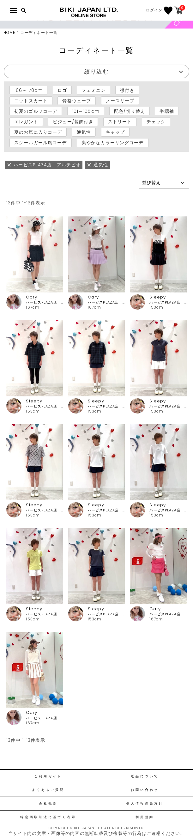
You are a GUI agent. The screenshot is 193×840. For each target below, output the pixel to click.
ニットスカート (31, 100)
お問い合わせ (145, 790)
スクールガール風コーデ (40, 142)
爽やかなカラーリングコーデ (112, 142)
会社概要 (48, 803)
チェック (156, 122)
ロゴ (62, 90)
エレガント (26, 122)
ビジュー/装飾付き (73, 122)
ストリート (120, 122)
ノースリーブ (120, 100)
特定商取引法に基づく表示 (48, 817)
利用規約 (145, 817)
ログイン (154, 10)
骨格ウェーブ (76, 100)
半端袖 (167, 111)
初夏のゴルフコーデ (35, 111)
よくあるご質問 (48, 790)
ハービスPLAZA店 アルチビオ (44, 302)
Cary (31, 297)
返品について (145, 776)
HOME (9, 32)
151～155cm (86, 111)
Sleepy (157, 297)
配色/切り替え (129, 111)
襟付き (127, 90)
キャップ (115, 132)
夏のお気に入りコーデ (38, 132)
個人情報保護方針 (145, 803)
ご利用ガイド (48, 776)
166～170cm (28, 90)
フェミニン (93, 90)
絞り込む (96, 71)
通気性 (84, 132)
